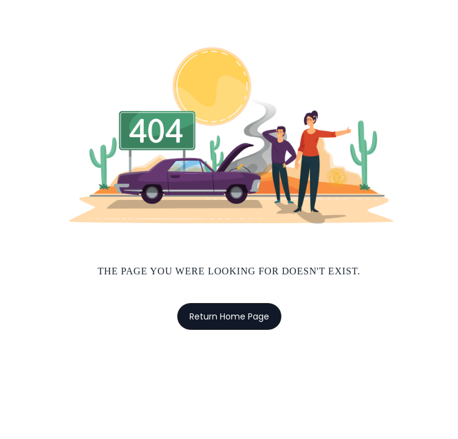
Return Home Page (229, 316)
